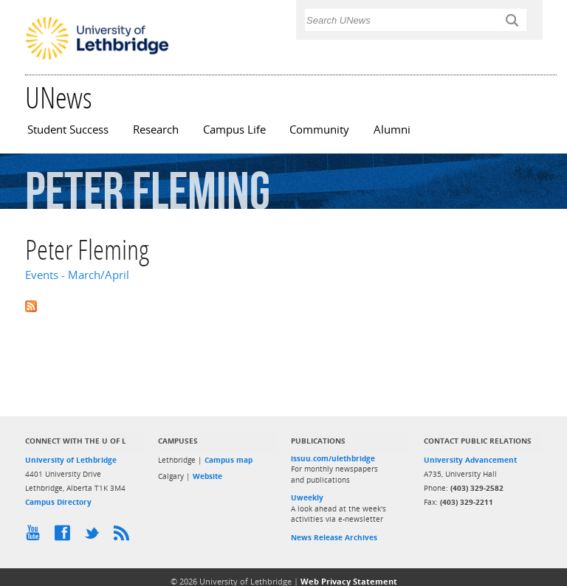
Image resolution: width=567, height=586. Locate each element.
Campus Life (234, 129)
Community (319, 129)
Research (156, 129)
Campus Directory (58, 502)
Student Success (68, 129)
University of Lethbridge (71, 460)
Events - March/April (77, 275)
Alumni (392, 129)
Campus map (228, 460)
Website (207, 476)
